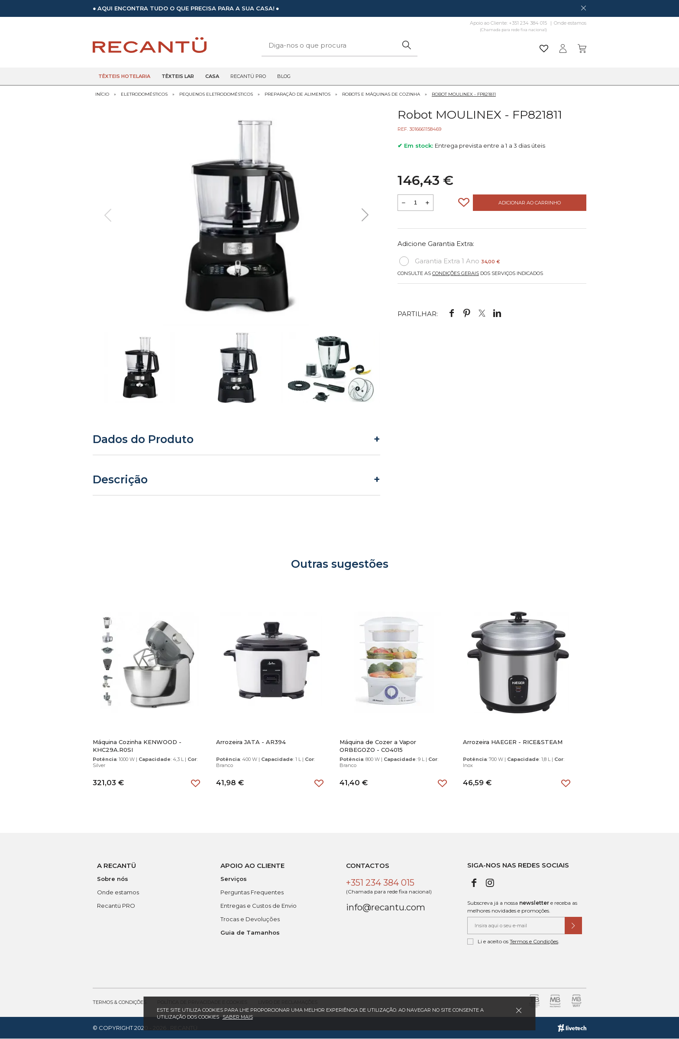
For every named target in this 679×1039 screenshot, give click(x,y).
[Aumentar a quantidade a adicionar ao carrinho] (427, 202)
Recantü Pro (248, 76)
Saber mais (238, 1017)
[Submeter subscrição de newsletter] (573, 925)
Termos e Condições (534, 941)
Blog (284, 76)
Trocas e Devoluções (250, 919)
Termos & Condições (119, 1002)
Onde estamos (570, 23)
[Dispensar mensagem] (583, 8)
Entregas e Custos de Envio (258, 905)
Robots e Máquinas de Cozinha (381, 94)
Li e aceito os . (513, 942)
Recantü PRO (116, 905)
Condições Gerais (455, 273)
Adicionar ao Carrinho (529, 203)
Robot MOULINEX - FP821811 (464, 94)
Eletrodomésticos (144, 94)
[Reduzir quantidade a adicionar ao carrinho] (404, 202)
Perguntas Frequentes (252, 892)
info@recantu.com (385, 907)
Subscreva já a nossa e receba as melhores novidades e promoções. (522, 907)
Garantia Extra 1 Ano (449, 261)
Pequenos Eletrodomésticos (216, 94)
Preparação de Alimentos (297, 94)
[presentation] (108, 215)
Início (102, 94)
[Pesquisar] (406, 45)
